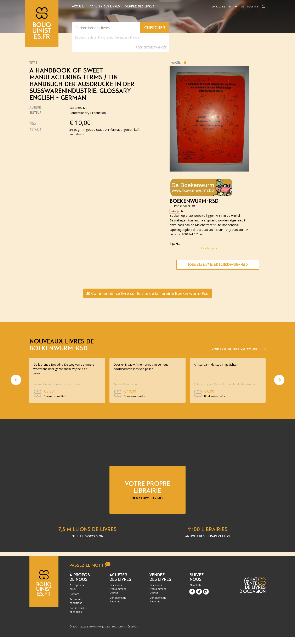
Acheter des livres (105, 6)
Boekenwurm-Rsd (194, 201)
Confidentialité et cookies (78, 610)
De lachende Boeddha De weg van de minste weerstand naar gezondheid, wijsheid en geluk (63, 369)
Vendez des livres (139, 6)
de (242, 6)
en (230, 6)
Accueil (78, 6)
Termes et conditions (76, 601)
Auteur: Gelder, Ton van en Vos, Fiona (57, 384)
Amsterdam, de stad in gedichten (216, 364)
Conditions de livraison (118, 599)
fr (236, 6)
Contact (216, 6)
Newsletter (196, 585)
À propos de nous (77, 587)
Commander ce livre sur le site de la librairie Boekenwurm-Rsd (147, 293)
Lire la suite (209, 248)
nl (223, 6)
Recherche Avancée (151, 47)
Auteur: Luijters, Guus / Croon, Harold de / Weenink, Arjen (226, 384)
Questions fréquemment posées (118, 588)
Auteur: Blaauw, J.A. (125, 384)
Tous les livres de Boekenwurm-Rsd (218, 265)
